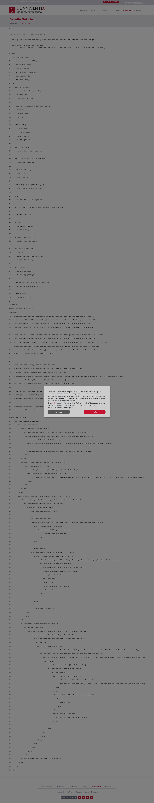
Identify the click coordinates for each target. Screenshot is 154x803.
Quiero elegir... (59, 412)
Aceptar (94, 412)
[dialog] (77, 401)
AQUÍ (53, 403)
